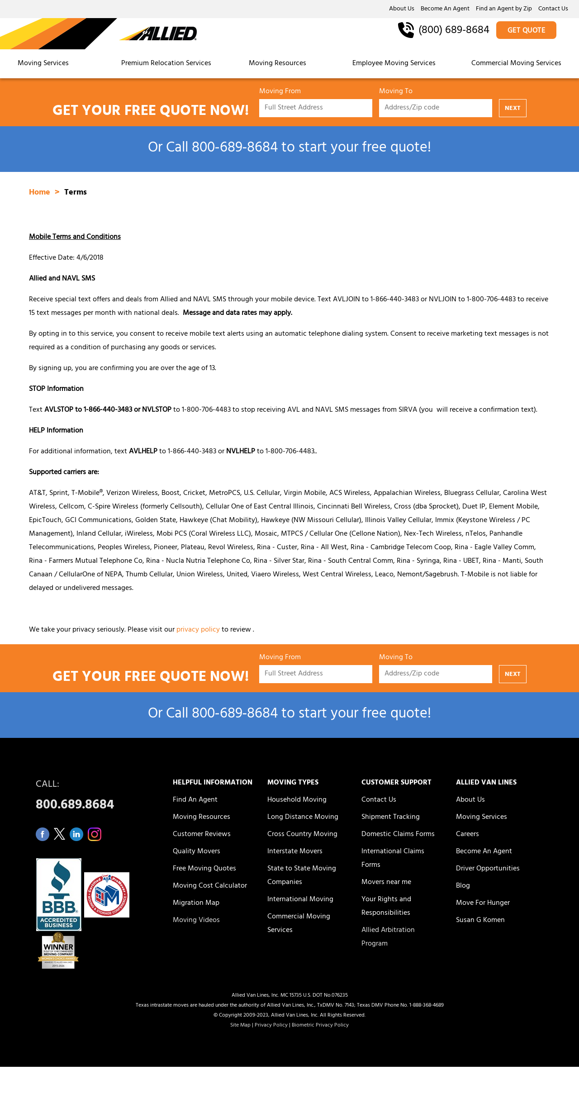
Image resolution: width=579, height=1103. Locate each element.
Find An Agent (195, 800)
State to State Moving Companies (301, 875)
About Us (401, 9)
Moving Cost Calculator (210, 886)
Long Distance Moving (302, 817)
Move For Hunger (483, 903)
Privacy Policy (271, 1026)
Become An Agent (445, 9)
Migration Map (196, 903)
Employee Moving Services (394, 63)
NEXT (513, 109)
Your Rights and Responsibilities (386, 906)
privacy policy (198, 630)
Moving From (280, 93)
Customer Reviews (202, 835)
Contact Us (553, 9)
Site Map (240, 1026)
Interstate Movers (295, 852)
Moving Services (43, 63)
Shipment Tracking (390, 817)
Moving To (396, 93)
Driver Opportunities (488, 869)
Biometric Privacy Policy (320, 1026)
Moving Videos (196, 920)
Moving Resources (277, 63)
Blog (463, 886)
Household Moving (297, 800)
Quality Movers (196, 852)
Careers (467, 835)
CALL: (94, 797)
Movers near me (386, 882)
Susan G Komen (480, 920)
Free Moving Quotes (204, 869)
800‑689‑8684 (235, 149)
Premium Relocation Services (167, 63)
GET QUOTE (527, 31)
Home (40, 193)
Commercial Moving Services (516, 63)
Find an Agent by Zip (504, 9)
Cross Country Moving (302, 835)
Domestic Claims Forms (398, 835)
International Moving (300, 900)
